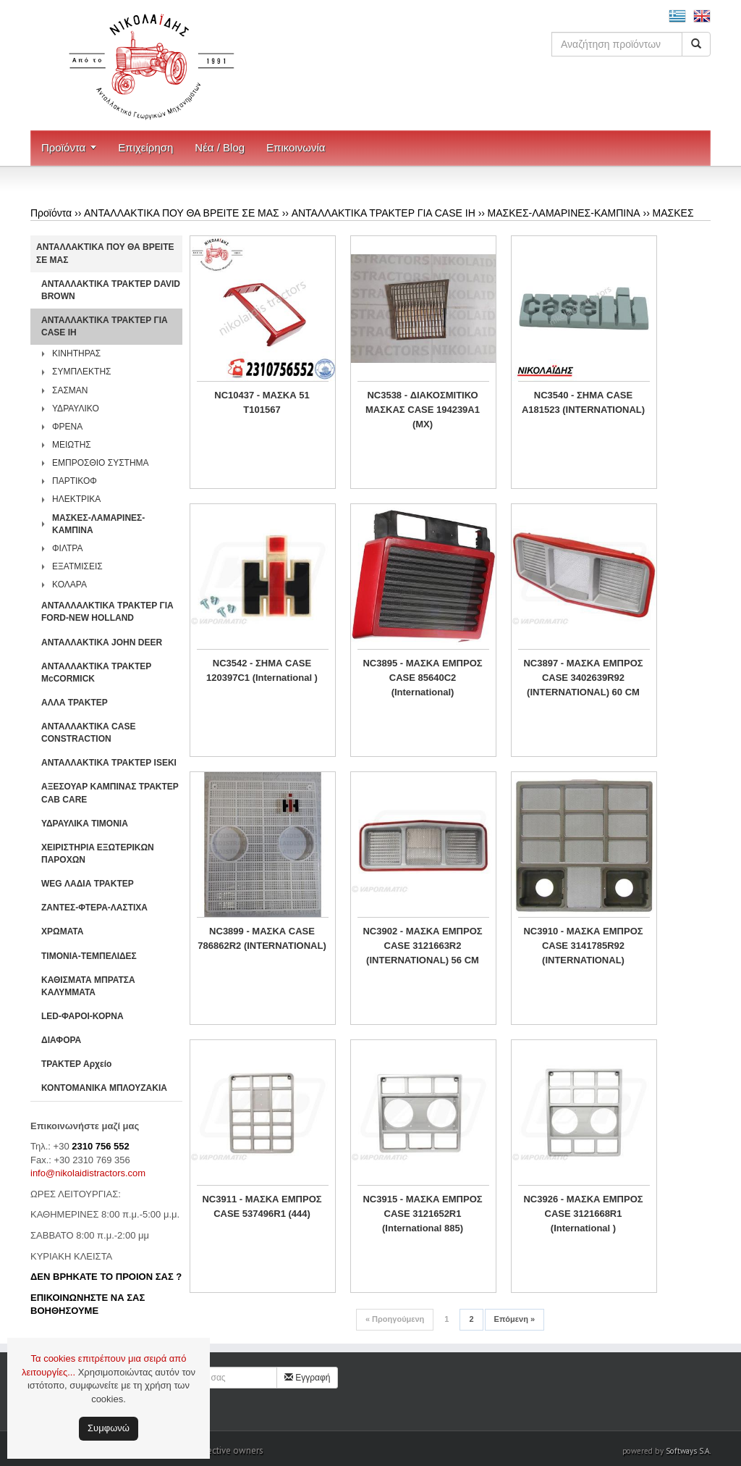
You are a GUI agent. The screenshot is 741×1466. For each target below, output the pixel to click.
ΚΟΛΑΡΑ (69, 584)
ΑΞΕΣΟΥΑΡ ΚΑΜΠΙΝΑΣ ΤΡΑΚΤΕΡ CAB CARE (110, 793)
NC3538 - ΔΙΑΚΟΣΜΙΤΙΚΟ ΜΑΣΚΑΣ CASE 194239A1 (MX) (422, 410)
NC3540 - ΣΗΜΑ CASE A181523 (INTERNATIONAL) (583, 402)
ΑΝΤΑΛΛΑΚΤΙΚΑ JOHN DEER (101, 642)
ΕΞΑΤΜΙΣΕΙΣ (77, 566)
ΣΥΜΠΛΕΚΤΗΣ (81, 371)
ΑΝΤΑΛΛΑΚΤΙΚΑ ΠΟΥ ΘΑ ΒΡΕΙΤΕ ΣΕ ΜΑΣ (181, 213)
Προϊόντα (63, 147)
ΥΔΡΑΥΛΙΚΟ (75, 408)
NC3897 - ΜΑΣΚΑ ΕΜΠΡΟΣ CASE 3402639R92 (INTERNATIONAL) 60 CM (583, 678)
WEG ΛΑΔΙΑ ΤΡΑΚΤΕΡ (87, 884)
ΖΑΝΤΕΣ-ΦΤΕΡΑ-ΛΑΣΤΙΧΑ (94, 907)
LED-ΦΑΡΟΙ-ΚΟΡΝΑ (82, 1016)
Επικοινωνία (295, 147)
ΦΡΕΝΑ (67, 427)
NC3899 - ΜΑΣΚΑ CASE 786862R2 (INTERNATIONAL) (262, 938)
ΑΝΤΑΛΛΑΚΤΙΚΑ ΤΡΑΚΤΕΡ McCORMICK (96, 672)
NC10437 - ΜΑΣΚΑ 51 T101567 (261, 402)
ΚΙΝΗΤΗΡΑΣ (76, 353)
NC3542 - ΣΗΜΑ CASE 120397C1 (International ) (262, 670)
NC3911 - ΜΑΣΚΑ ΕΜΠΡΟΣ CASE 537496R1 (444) (261, 1206)
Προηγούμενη (394, 1319)
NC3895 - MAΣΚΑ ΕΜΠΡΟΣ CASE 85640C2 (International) (422, 678)
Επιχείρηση (145, 147)
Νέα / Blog (220, 147)
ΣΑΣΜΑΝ (70, 390)
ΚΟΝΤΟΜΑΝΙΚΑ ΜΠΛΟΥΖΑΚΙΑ (104, 1088)
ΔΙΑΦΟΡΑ (61, 1040)
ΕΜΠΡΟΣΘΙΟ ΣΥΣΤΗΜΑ (100, 463)
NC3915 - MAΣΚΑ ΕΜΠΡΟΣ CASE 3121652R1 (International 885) (422, 1213)
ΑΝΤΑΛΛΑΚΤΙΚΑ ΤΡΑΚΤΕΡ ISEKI (109, 763)
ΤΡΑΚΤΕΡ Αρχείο (76, 1064)
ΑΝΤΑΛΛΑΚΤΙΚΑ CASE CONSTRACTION (88, 732)
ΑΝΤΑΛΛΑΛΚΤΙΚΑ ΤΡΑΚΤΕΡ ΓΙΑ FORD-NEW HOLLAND (107, 611)
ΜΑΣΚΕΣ (673, 213)
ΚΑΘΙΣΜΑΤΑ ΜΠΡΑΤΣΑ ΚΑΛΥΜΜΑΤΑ (88, 986)
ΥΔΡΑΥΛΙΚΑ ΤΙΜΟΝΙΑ (84, 823)
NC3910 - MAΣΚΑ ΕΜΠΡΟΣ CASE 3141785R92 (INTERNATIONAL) (583, 946)
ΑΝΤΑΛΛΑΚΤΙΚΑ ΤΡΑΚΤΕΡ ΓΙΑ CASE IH (383, 213)
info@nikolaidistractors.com (87, 1173)
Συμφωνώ (109, 1428)
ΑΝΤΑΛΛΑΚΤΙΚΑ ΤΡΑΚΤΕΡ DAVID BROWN (110, 290)
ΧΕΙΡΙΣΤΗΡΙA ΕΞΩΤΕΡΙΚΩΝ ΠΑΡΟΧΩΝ (97, 853)
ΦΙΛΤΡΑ (67, 548)
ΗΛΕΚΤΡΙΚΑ (76, 499)
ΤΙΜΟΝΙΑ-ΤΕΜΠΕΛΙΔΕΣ (89, 956)
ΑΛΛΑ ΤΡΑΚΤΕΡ (74, 703)
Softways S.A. (688, 1451)
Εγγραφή (307, 1378)
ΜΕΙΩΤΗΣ (71, 445)
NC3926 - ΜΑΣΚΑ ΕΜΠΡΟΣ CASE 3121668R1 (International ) (583, 1213)
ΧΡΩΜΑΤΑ (62, 931)
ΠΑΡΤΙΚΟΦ (74, 481)
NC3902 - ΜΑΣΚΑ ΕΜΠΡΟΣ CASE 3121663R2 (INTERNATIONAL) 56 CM (422, 946)
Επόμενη (514, 1319)
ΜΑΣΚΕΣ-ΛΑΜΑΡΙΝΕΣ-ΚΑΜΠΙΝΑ (564, 213)
